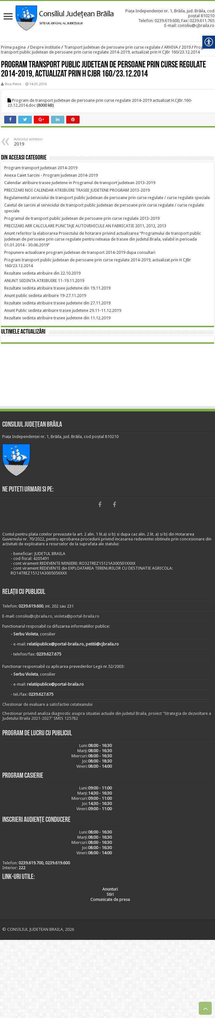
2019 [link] (186, 47)
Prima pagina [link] (13, 47)
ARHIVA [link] (171, 47)
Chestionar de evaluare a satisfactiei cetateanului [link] (47, 704)
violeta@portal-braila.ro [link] (76, 616)
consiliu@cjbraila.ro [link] (34, 616)
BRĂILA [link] (107, 376)
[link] (8, 17)
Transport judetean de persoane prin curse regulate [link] (112, 47)
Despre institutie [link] (45, 47)
